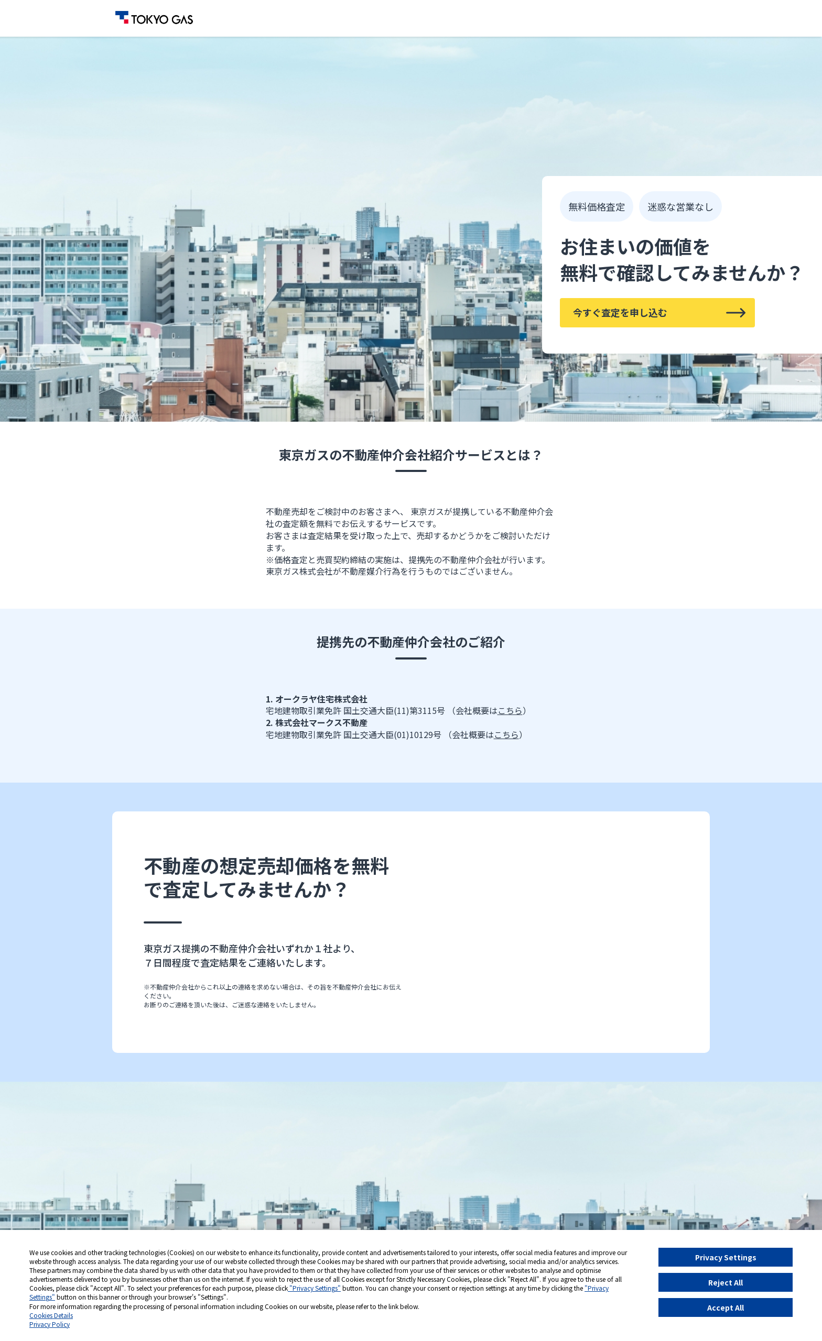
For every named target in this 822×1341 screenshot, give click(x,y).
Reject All (725, 1282)
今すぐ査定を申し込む (620, 312)
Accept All (725, 1307)
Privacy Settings (725, 1257)
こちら (510, 710)
